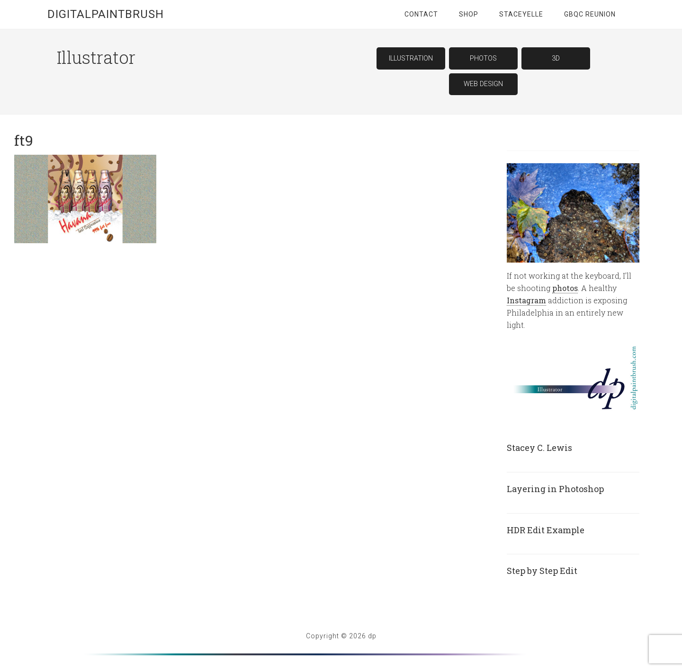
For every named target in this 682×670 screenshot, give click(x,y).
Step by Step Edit (542, 570)
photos (565, 288)
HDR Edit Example (545, 530)
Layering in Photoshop (555, 488)
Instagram (526, 300)
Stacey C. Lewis (539, 447)
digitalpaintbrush (105, 14)
